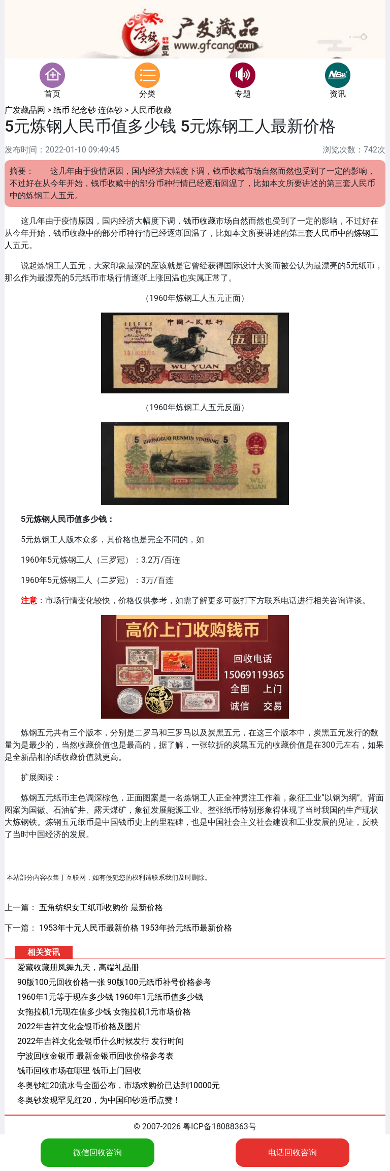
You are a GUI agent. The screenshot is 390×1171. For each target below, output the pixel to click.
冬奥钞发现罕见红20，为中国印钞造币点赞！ (99, 1100)
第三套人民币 (313, 233)
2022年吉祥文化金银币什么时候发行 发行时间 (100, 1041)
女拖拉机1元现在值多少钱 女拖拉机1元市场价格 (104, 1011)
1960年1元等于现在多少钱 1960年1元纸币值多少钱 (110, 997)
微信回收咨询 (97, 1152)
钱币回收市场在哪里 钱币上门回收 (79, 1070)
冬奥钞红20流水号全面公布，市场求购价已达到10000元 (118, 1085)
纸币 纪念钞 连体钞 (87, 110)
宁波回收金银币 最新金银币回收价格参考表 (95, 1056)
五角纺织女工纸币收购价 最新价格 (101, 907)
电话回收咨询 (292, 1152)
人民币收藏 (151, 110)
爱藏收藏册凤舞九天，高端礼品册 (78, 967)
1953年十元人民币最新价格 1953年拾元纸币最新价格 (135, 928)
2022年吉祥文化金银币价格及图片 (79, 1026)
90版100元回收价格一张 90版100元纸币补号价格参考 (114, 982)
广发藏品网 (25, 110)
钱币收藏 (199, 221)
